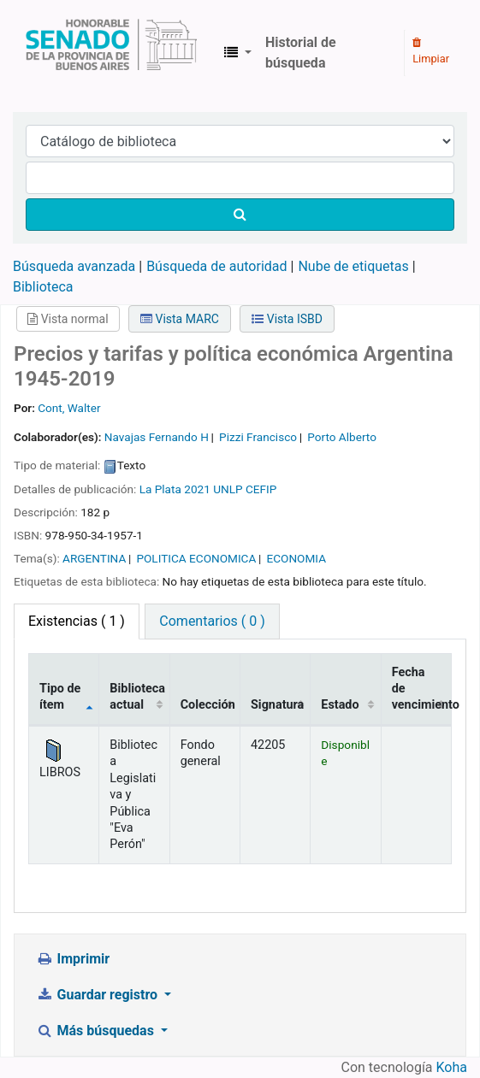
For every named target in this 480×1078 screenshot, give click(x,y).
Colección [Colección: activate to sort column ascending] (208, 705)
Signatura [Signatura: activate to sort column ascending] (277, 705)
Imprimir (73, 959)
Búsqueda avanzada (74, 266)
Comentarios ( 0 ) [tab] (211, 621)
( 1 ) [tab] (76, 621)
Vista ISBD (287, 319)
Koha (451, 1067)
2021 (197, 489)
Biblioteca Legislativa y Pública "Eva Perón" (111, 53)
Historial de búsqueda (300, 52)
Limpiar (430, 51)
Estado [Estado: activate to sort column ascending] (340, 705)
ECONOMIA (296, 558)
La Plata (160, 489)
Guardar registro (98, 995)
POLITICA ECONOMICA (196, 558)
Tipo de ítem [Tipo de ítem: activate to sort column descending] (59, 696)
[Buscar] (240, 214)
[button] (237, 53)
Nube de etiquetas (353, 266)
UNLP (227, 489)
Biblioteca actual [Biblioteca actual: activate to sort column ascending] (137, 696)
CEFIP (261, 489)
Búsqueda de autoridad (216, 266)
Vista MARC (179, 319)
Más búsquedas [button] (96, 1030)
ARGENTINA (94, 558)
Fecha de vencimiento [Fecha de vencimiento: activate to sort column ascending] (422, 689)
